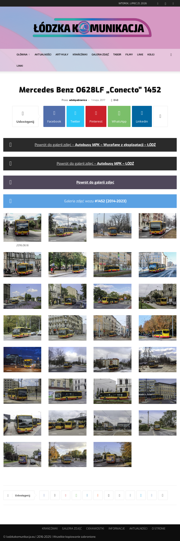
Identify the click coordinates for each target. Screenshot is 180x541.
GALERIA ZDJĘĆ (100, 54)
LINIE (140, 54)
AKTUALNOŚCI (43, 54)
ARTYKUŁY (62, 54)
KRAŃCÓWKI (80, 54)
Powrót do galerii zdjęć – (95, 144)
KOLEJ (150, 54)
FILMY (129, 54)
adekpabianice (78, 99)
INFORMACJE (117, 528)
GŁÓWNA (23, 54)
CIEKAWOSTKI (95, 528)
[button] (171, 54)
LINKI (20, 65)
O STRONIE (158, 528)
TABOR (117, 54)
